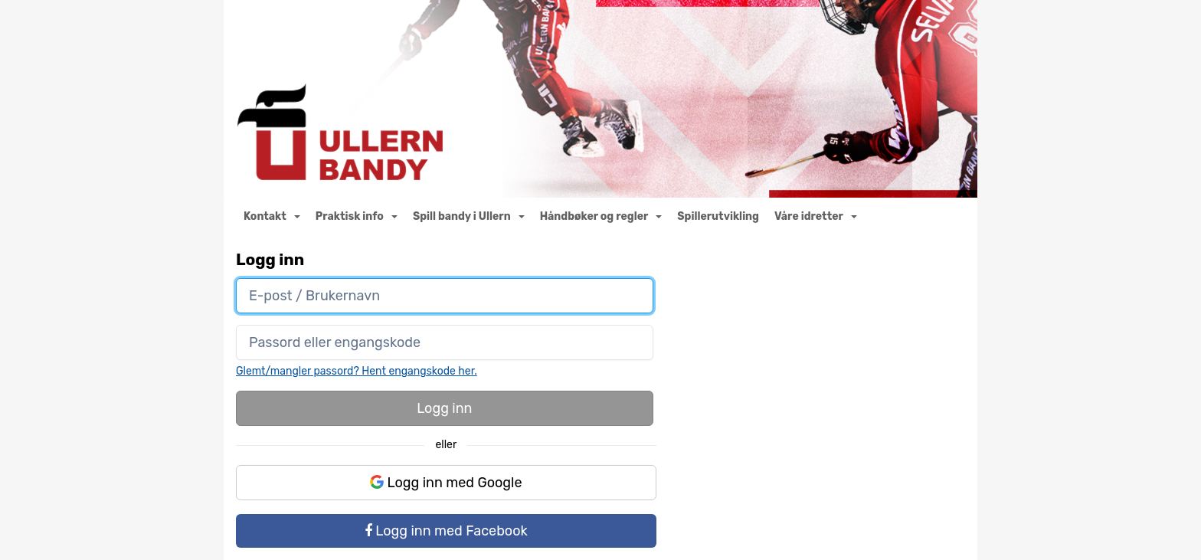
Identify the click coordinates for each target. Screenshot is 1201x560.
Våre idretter (815, 216)
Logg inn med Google (446, 482)
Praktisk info (357, 216)
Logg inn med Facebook (446, 530)
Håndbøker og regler (601, 216)
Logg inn (444, 408)
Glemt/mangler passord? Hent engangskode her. (356, 371)
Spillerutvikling (718, 216)
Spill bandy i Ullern (469, 216)
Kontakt (272, 216)
